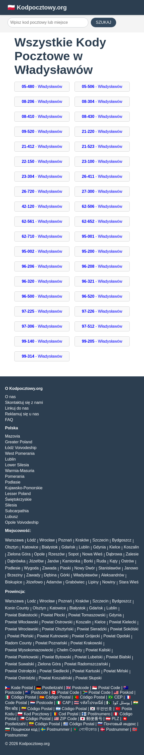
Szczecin (100, 540)
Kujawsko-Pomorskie (23, 488)
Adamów (54, 582)
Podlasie (12, 482)
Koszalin (131, 547)
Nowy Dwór (84, 568)
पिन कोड (11, 709)
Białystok (50, 547)
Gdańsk (68, 547)
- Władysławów (42, 86)
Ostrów (127, 561)
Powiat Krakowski (86, 643)
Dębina (50, 575)
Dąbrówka (16, 561)
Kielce (114, 547)
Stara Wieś (128, 582)
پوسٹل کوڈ (121, 703)
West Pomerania (20, 453)
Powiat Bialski (118, 657)
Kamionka (71, 561)
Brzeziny (15, 575)
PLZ (115, 719)
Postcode (80, 688)
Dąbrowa (114, 554)
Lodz (31, 601)
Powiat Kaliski (98, 650)
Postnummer (58, 729)
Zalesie (132, 554)
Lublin (10, 459)
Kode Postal (22, 688)
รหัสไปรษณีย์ (91, 703)
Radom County (18, 643)
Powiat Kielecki (122, 622)
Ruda (101, 561)
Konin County (17, 608)
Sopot (73, 554)
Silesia (11, 505)
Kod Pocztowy (36, 714)
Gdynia (99, 547)
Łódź (31, 540)
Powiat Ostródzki (20, 678)
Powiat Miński (116, 671)
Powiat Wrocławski (21, 629)
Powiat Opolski (116, 636)
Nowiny (108, 582)
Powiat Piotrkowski (21, 657)
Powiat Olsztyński (57, 629)
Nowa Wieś (92, 554)
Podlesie (12, 568)
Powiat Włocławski (21, 622)
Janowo (131, 568)
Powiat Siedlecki (54, 671)
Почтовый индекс (120, 724)
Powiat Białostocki (21, 615)
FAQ (9, 420)
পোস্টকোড (88, 729)
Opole (39, 554)
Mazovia (12, 436)
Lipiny (93, 582)
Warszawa (14, 540)
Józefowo (34, 582)
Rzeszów (56, 554)
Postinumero (99, 714)
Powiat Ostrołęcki (20, 671)
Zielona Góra (19, 554)
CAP (66, 703)
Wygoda (31, 568)
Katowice (30, 547)
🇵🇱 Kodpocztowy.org (37, 7)
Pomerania (14, 476)
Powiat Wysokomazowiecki (29, 650)
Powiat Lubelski (88, 657)
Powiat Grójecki (86, 636)
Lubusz (11, 516)
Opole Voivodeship (21, 522)
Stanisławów (109, 568)
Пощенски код (24, 729)
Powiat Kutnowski (52, 636)
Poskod (126, 692)
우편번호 (104, 709)
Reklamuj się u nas (22, 414)
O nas (10, 397)
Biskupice (13, 582)
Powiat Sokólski (124, 629)
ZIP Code (68, 719)
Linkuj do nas (17, 408)
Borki (88, 561)
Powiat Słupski (89, 678)
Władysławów (85, 575)
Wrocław (47, 540)
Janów (53, 561)
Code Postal (16, 703)
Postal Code (109, 688)
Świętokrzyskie (18, 499)
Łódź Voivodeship (20, 448)
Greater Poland (18, 442)
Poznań (65, 540)
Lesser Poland (18, 494)
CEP (118, 697)
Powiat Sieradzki (92, 629)
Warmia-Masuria (19, 471)
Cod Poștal (68, 714)
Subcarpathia (17, 511)
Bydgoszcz (121, 540)
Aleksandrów (112, 575)
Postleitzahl (52, 688)
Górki (65, 575)
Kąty (114, 561)
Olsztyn (11, 547)
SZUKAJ (103, 22)
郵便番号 (94, 719)
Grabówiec (75, 582)
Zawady (33, 575)
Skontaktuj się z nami (24, 402)
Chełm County (69, 650)
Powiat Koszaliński (55, 678)
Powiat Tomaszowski (86, 615)
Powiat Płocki (53, 615)
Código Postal (23, 697)
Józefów (36, 561)
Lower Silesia (17, 465)
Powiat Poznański (51, 643)
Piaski (65, 568)
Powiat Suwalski (19, 664)
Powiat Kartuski (86, 671)
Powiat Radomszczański (86, 664)
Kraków (82, 540)
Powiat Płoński (20, 636)
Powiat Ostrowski (57, 622)
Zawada (49, 568)
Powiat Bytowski (56, 657)
